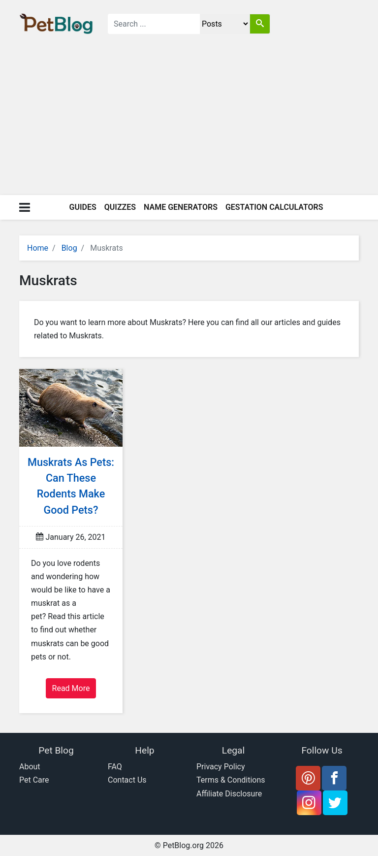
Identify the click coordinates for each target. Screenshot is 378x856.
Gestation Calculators (274, 207)
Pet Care (34, 780)
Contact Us (127, 780)
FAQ (115, 766)
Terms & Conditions (230, 780)
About (29, 766)
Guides (82, 207)
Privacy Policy (220, 766)
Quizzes (120, 207)
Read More (71, 688)
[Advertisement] (189, 121)
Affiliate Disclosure (229, 793)
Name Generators (181, 207)
